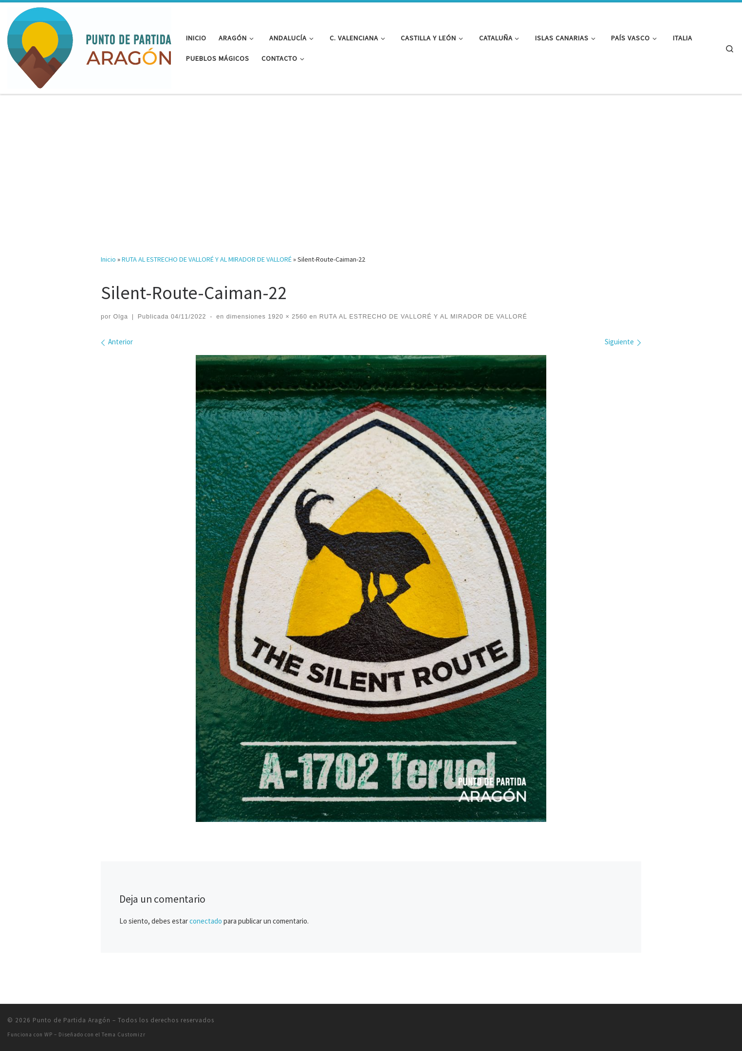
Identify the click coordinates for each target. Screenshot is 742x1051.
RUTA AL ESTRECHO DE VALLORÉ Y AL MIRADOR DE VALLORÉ (207, 259)
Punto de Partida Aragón (72, 1020)
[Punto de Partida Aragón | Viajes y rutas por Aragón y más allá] (89, 46)
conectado (205, 921)
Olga (120, 316)
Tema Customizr (124, 1034)
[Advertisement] (371, 167)
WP (48, 1034)
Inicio (108, 259)
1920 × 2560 (286, 316)
